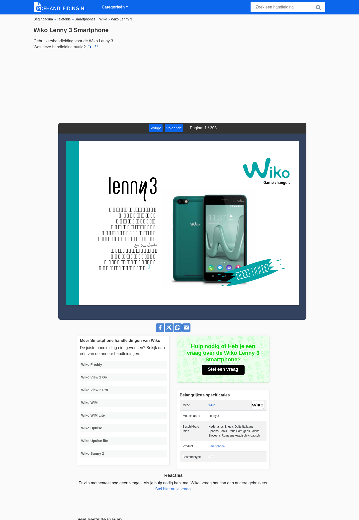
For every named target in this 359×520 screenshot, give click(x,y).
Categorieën (113, 7)
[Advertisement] (179, 85)
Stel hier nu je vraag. (173, 489)
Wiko (211, 405)
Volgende (174, 128)
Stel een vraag (223, 369)
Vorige (156, 128)
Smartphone (216, 446)
